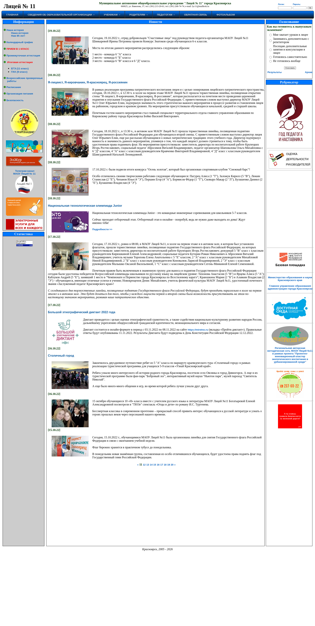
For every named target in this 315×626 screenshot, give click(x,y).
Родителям (137, 14)
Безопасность (14, 100)
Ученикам (111, 14)
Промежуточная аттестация (23, 55)
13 (147, 464)
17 (161, 464)
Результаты (274, 72)
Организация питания (19, 93)
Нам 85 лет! (18, 35)
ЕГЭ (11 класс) (20, 68)
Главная (12, 14)
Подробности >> (102, 229)
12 (144, 464)
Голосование (289, 22)
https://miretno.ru (198, 329)
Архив (309, 72)
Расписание (13, 87)
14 (151, 464)
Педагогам (164, 14)
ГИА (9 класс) (19, 71)
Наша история (15, 30)
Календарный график (19, 42)
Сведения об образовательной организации (60, 14)
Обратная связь (195, 14)
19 (168, 464)
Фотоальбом (225, 14)
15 (154, 464)
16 (158, 464)
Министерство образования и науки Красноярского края (290, 279)
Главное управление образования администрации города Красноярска (290, 287)
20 (172, 464)
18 (165, 464)
